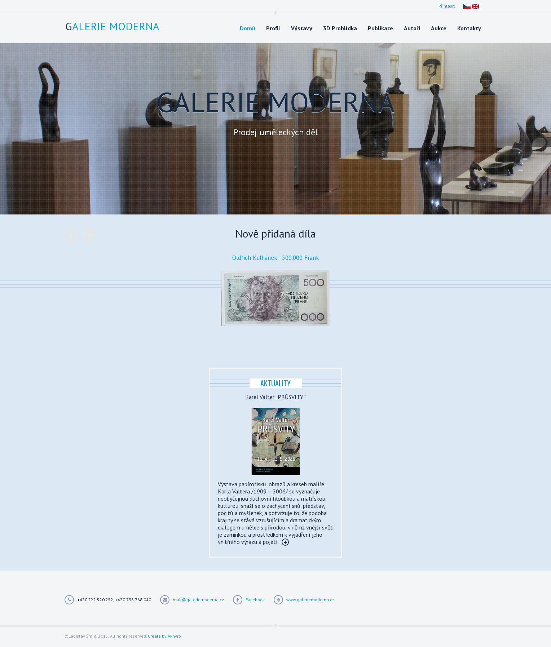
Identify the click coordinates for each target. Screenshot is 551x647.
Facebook (255, 599)
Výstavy (301, 28)
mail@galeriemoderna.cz (198, 599)
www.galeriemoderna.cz (310, 599)
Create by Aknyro (164, 636)
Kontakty (469, 28)
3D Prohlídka (340, 28)
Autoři (412, 28)
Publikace (380, 28)
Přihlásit (446, 6)
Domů (247, 28)
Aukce (438, 28)
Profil (273, 28)
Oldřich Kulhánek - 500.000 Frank (275, 258)
